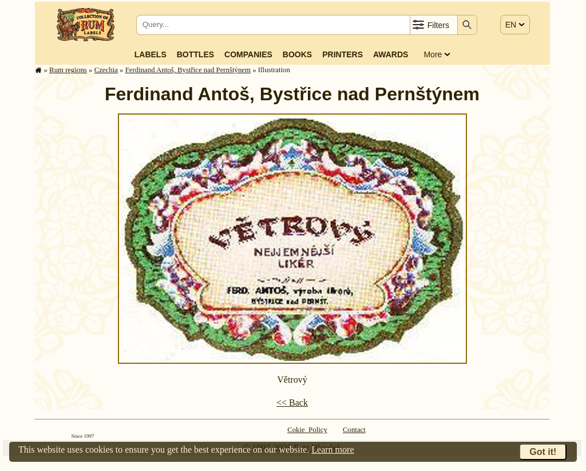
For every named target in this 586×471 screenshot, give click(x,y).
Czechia (106, 70)
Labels (150, 54)
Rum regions (68, 70)
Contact (354, 430)
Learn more (332, 449)
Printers (342, 54)
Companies (248, 54)
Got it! (542, 452)
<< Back (292, 402)
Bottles (195, 54)
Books (297, 54)
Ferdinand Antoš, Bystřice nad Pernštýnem (188, 70)
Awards (390, 54)
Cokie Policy (307, 430)
